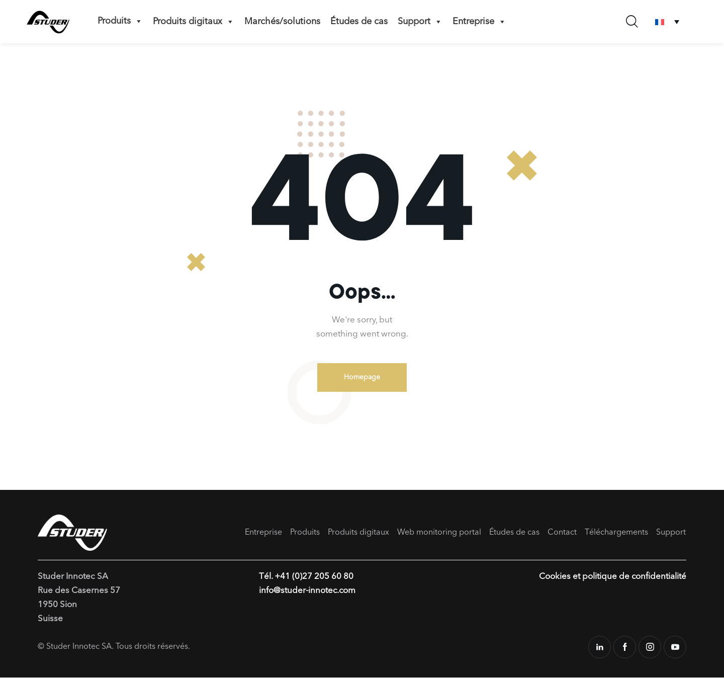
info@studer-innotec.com (307, 591)
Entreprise (479, 21)
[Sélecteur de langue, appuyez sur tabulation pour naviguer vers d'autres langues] (667, 22)
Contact (562, 533)
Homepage (362, 377)
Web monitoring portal (439, 533)
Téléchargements (616, 533)
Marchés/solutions (282, 21)
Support (420, 21)
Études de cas (359, 21)
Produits (120, 21)
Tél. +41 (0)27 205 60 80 (306, 577)
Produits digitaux (193, 21)
